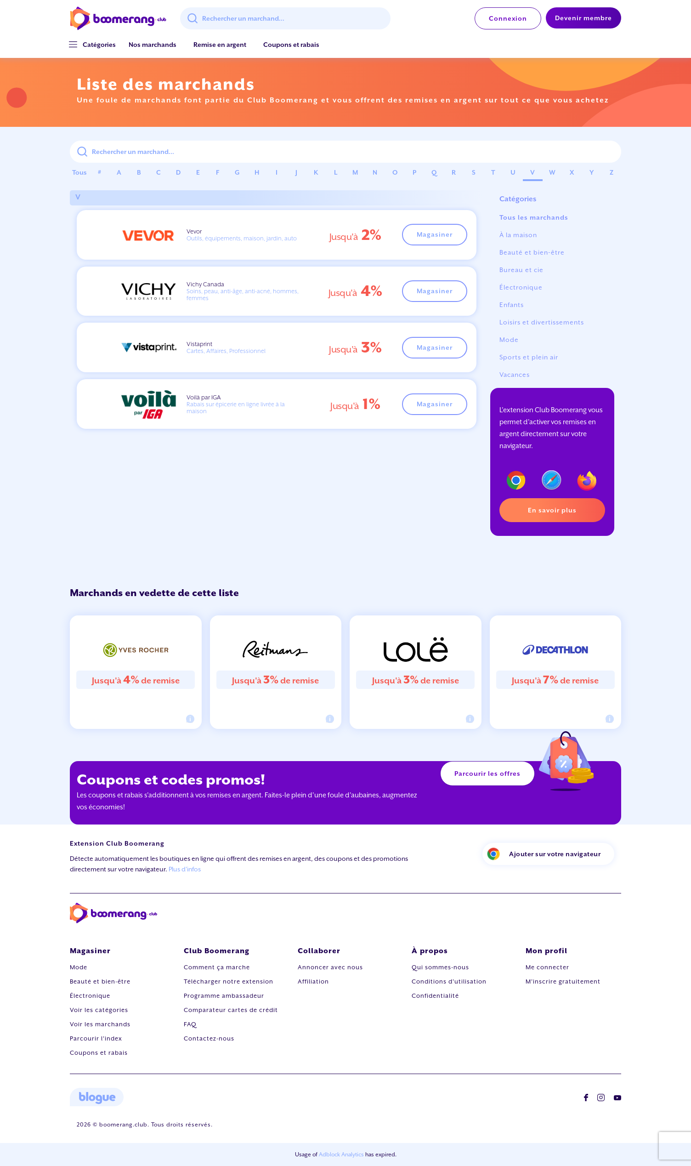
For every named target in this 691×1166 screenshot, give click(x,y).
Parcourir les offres (487, 773)
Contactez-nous (209, 1038)
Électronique (521, 287)
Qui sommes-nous (440, 967)
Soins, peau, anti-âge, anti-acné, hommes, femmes (243, 294)
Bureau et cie (521, 270)
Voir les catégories (99, 1010)
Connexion (508, 18)
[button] (99, 45)
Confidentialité (435, 996)
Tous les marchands (533, 217)
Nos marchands (152, 44)
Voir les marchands (100, 1024)
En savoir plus (552, 510)
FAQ (190, 1024)
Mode (509, 340)
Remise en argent (219, 44)
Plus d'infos (185, 869)
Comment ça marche (217, 967)
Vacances (514, 374)
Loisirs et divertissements (541, 322)
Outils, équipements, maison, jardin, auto (242, 238)
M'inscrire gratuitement (563, 981)
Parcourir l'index (96, 1038)
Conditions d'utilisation (449, 981)
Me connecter (547, 967)
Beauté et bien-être (532, 252)
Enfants (511, 305)
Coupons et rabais (291, 44)
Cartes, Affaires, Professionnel (226, 351)
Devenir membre (583, 18)
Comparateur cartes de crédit (231, 1010)
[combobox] (285, 18)
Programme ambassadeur (224, 996)
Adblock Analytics (341, 1154)
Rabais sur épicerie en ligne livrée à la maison (236, 407)
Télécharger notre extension (228, 981)
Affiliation (313, 981)
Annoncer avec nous (330, 967)
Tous (79, 172)
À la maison (518, 235)
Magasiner (435, 234)
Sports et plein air (528, 357)
